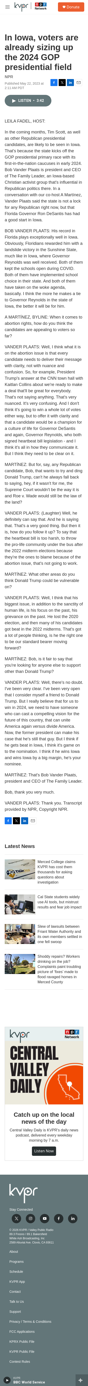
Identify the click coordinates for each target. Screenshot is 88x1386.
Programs (16, 1261)
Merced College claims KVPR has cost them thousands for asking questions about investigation (57, 872)
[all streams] (82, 1380)
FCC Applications (21, 1331)
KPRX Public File (21, 1341)
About (13, 1251)
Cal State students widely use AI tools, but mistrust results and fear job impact (60, 902)
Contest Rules (19, 1361)
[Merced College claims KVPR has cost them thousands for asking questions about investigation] (20, 869)
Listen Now (44, 1150)
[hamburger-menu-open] (7, 7)
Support (15, 1311)
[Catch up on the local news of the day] (44, 1065)
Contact (15, 1291)
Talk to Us (16, 1301)
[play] (7, 1380)
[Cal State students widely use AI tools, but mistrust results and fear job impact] (20, 904)
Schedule (16, 1271)
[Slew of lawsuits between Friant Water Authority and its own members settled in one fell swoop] (20, 934)
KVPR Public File (21, 1351)
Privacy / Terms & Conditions (30, 1321)
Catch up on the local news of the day (44, 1118)
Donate (73, 7)
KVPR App (17, 1281)
